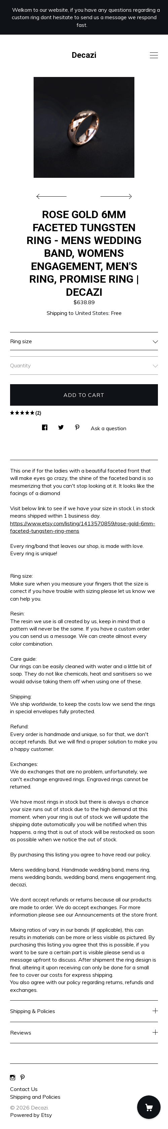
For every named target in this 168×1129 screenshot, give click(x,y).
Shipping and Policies (35, 1096)
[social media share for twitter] (61, 425)
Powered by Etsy (31, 1115)
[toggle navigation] (154, 55)
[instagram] (12, 1077)
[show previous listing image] (53, 194)
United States (92, 313)
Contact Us (24, 1089)
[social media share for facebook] (44, 425)
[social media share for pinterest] (77, 425)
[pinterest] (22, 1077)
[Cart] (149, 1107)
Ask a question (108, 428)
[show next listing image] (115, 194)
